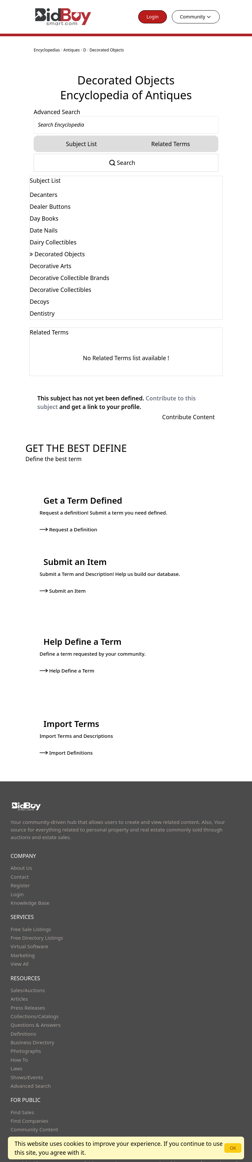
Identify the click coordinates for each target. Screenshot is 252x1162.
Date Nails (43, 230)
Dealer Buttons (50, 206)
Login (152, 17)
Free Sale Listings (31, 917)
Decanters (43, 195)
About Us (21, 856)
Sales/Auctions (28, 978)
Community (196, 17)
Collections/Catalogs (34, 1004)
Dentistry (42, 313)
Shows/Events (27, 1065)
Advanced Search (57, 112)
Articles (19, 987)
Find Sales (22, 1100)
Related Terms (170, 144)
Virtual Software (29, 934)
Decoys (39, 301)
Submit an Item (62, 586)
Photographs (26, 1039)
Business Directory (32, 1030)
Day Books (44, 218)
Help (16, 1126)
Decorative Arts (50, 266)
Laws (16, 1056)
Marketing (23, 943)
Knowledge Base (30, 891)
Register (20, 873)
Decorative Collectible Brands (69, 278)
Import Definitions (65, 743)
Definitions (23, 1022)
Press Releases (28, 995)
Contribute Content (188, 417)
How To (19, 1048)
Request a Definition (68, 528)
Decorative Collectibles (60, 290)
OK (233, 1148)
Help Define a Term (66, 665)
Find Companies (29, 1109)
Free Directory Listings (37, 926)
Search (126, 163)
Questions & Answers (36, 1013)
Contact (20, 865)
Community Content (34, 1118)
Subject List (81, 144)
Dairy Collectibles (53, 242)
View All (20, 952)
